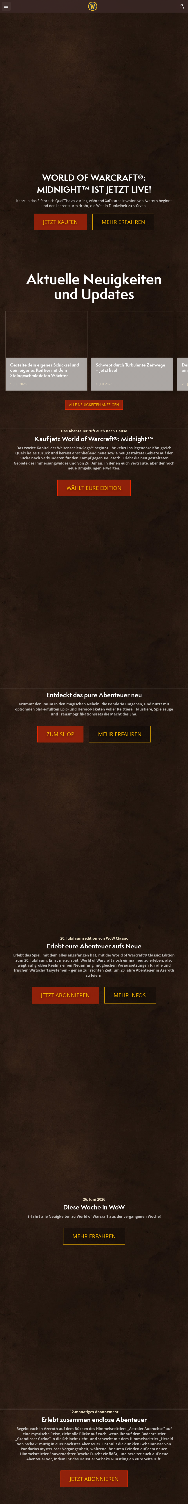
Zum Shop (60, 570)
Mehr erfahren (123, 222)
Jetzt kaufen (60, 222)
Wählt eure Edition (94, 488)
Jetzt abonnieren (65, 667)
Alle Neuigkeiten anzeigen (94, 404)
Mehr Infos (130, 667)
